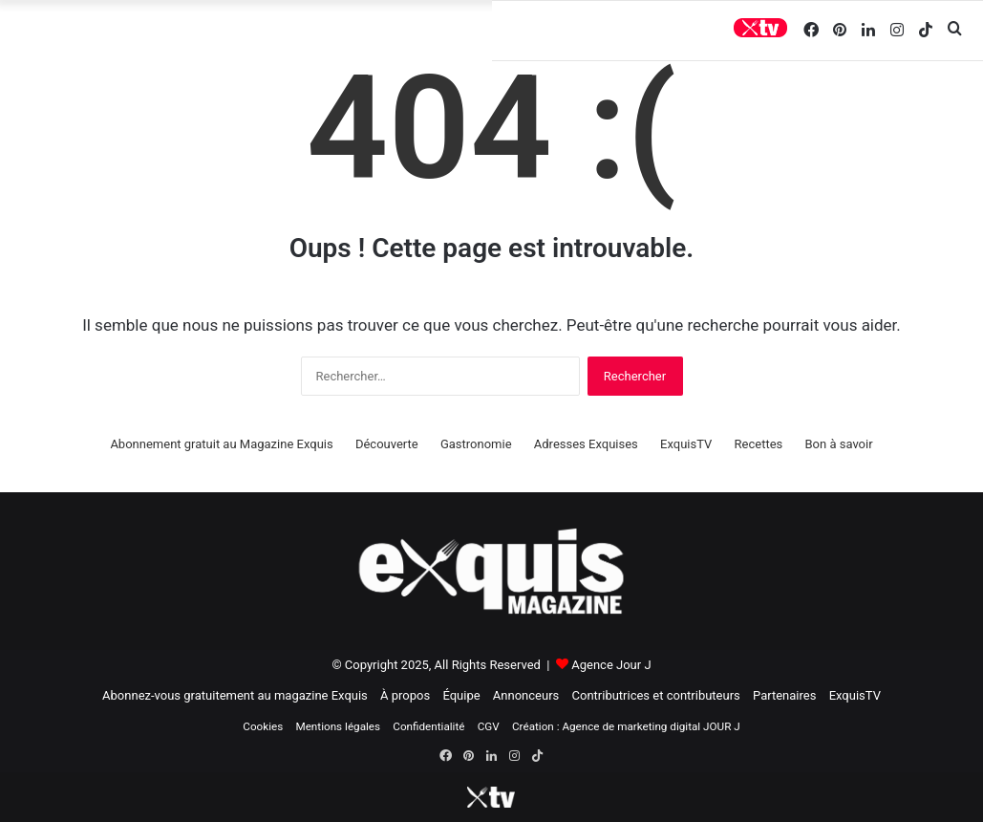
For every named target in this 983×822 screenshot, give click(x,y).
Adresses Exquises (586, 444)
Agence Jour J (611, 665)
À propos (405, 695)
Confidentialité (428, 726)
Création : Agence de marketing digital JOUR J (626, 726)
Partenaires (784, 695)
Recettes (759, 444)
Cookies (263, 726)
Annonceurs (526, 695)
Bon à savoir (839, 444)
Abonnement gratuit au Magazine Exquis (221, 444)
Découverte (386, 444)
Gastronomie (476, 444)
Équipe (461, 695)
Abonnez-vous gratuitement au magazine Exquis (235, 695)
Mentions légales (337, 726)
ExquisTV (686, 444)
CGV (489, 726)
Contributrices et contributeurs (656, 695)
